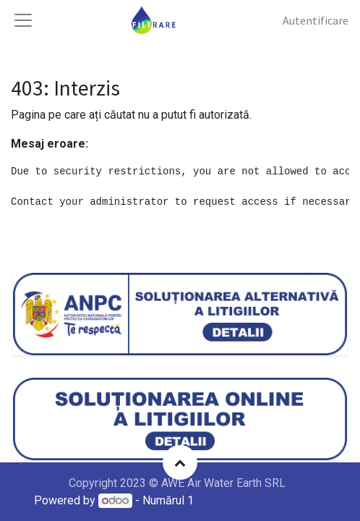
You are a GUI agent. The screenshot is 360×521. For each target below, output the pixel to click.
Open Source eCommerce (261, 500)
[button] (180, 462)
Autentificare (315, 20)
